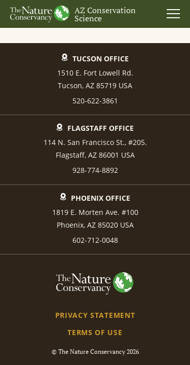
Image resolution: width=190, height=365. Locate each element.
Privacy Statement (95, 315)
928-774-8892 (95, 170)
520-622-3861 (95, 100)
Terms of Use (94, 332)
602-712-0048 (95, 240)
